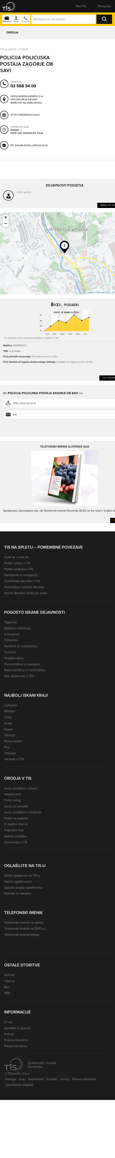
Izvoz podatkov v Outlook (22, 812)
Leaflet (90, 292)
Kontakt (51, 1079)
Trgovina (10, 622)
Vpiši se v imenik (16, 557)
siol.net (9, 974)
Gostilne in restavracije (20, 646)
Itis (2, 49)
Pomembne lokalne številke (24, 587)
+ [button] (5, 218)
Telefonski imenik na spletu (24, 922)
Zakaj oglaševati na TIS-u (22, 875)
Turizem (10, 652)
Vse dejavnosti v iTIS (19, 676)
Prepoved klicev (16, 1046)
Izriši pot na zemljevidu (26, 103)
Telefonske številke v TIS (22, 581)
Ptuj (7, 747)
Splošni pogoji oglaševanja (23, 887)
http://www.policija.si (24, 115)
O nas (8, 1022)
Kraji (22, 1079)
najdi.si (9, 981)
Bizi (7, 987)
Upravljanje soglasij (19, 1084)
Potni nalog (12, 800)
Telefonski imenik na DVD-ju (24, 928)
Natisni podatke (15, 836)
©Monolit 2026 (102, 292)
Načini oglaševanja (17, 881)
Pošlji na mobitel (16, 818)
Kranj (8, 723)
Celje (8, 717)
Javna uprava (18, 49)
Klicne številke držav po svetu (26, 593)
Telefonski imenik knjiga (21, 934)
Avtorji (9, 1034)
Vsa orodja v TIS (15, 842)
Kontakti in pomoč (17, 1028)
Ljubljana (10, 705)
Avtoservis (11, 634)
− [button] (5, 224)
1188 (7, 993)
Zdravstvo (11, 640)
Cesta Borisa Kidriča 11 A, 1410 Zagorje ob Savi (26, 98)
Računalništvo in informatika (24, 670)
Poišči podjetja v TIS (18, 569)
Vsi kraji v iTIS (14, 759)
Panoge (10, 1079)
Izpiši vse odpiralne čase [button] (26, 133)
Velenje (9, 735)
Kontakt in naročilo (17, 893)
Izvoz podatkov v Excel (21, 788)
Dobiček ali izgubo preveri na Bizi (74, 362)
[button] (11, 6)
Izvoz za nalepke (16, 806)
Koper (8, 729)
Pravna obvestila (16, 1040)
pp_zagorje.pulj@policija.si (29, 145)
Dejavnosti (36, 1079)
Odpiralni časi (14, 830)
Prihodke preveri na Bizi (45, 356)
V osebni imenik (16, 824)
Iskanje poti (12, 794)
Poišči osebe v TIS (17, 563)
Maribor (9, 711)
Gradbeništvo (14, 658)
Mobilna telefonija (17, 628)
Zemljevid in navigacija (21, 575)
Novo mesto (13, 741)
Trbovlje (10, 753)
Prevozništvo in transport (22, 664)
